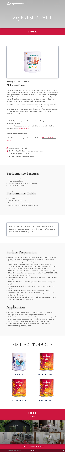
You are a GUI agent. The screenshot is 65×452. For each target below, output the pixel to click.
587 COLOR (19, 374)
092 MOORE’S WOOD (46, 400)
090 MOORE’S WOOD (46, 374)
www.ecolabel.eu (23, 129)
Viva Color (32, 446)
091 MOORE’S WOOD (18, 400)
